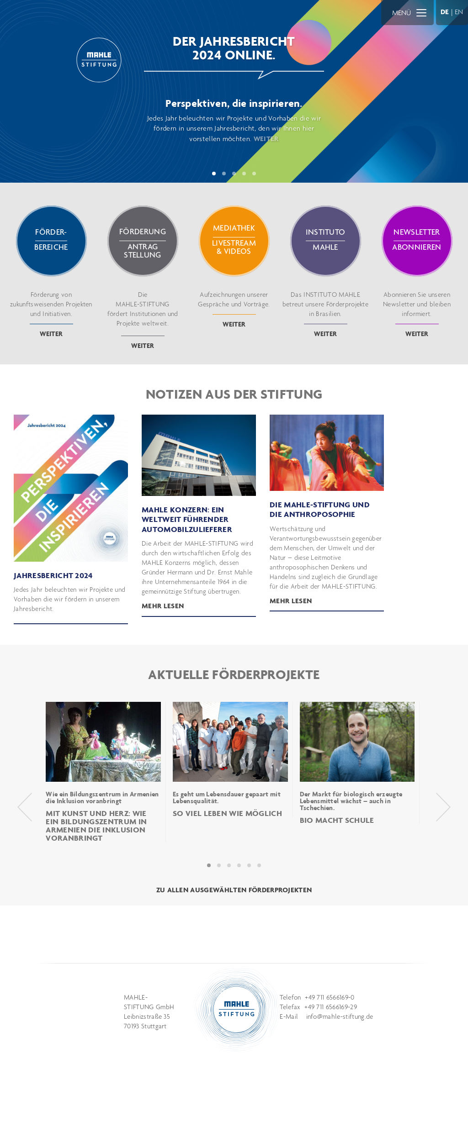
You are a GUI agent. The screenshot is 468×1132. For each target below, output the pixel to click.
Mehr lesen (291, 600)
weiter (51, 334)
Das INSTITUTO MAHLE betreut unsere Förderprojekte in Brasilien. (325, 307)
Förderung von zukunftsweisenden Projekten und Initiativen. (51, 307)
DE (445, 11)
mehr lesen (163, 605)
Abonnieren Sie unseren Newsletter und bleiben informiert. (417, 307)
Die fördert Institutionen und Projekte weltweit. (142, 313)
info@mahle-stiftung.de (339, 1016)
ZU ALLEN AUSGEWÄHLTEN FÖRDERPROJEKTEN (234, 889)
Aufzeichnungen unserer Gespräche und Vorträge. (234, 302)
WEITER (266, 138)
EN (459, 11)
